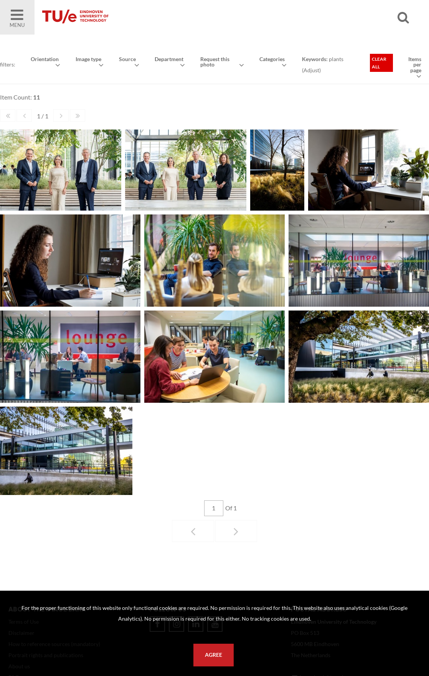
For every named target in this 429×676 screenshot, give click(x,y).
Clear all (379, 62)
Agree (213, 655)
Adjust (311, 70)
